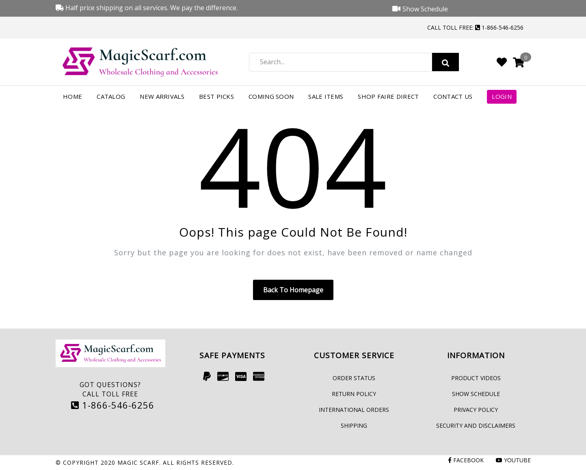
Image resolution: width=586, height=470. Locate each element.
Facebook (466, 460)
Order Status (354, 378)
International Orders (354, 409)
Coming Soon (271, 96)
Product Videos (476, 378)
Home (72, 96)
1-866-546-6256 (112, 405)
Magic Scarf (138, 462)
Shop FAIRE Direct (388, 96)
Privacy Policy (476, 409)
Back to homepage (293, 289)
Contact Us (452, 96)
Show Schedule (476, 394)
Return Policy (354, 394)
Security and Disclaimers (475, 425)
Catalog (111, 96)
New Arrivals (162, 96)
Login (502, 96)
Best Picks (216, 96)
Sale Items (325, 96)
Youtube (513, 460)
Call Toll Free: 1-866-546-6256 (475, 27)
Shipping (354, 425)
